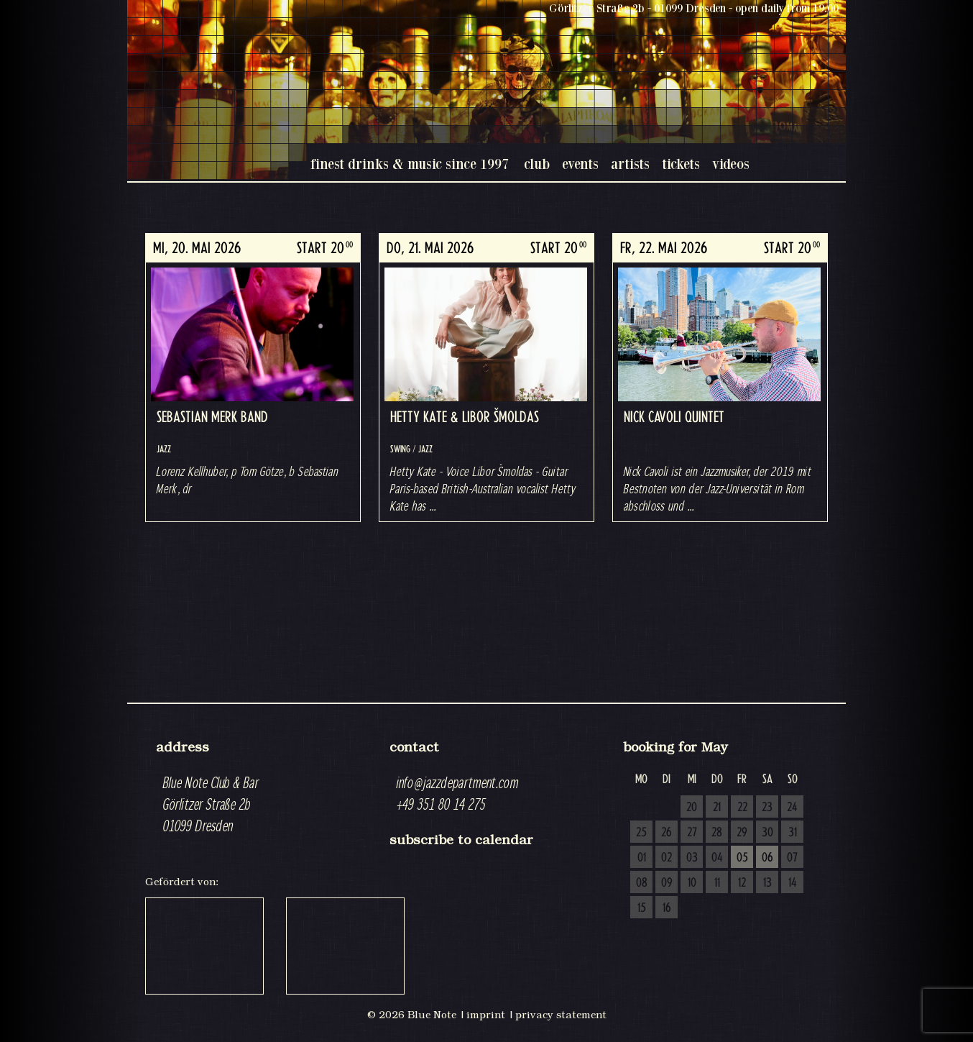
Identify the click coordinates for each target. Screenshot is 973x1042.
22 (742, 807)
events (580, 163)
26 (666, 832)
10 (692, 883)
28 (716, 832)
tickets (681, 163)
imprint (485, 1014)
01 (641, 857)
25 (641, 832)
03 (692, 857)
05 (742, 857)
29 (742, 832)
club (537, 163)
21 (717, 807)
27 (692, 832)
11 (717, 883)
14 (792, 883)
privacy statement (561, 1014)
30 (767, 832)
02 (666, 857)
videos (731, 163)
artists (630, 163)
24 (792, 807)
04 (717, 857)
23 (767, 807)
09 (667, 883)
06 (767, 857)
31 (792, 832)
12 (742, 883)
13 (767, 883)
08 (641, 883)
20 (691, 807)
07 (792, 857)
